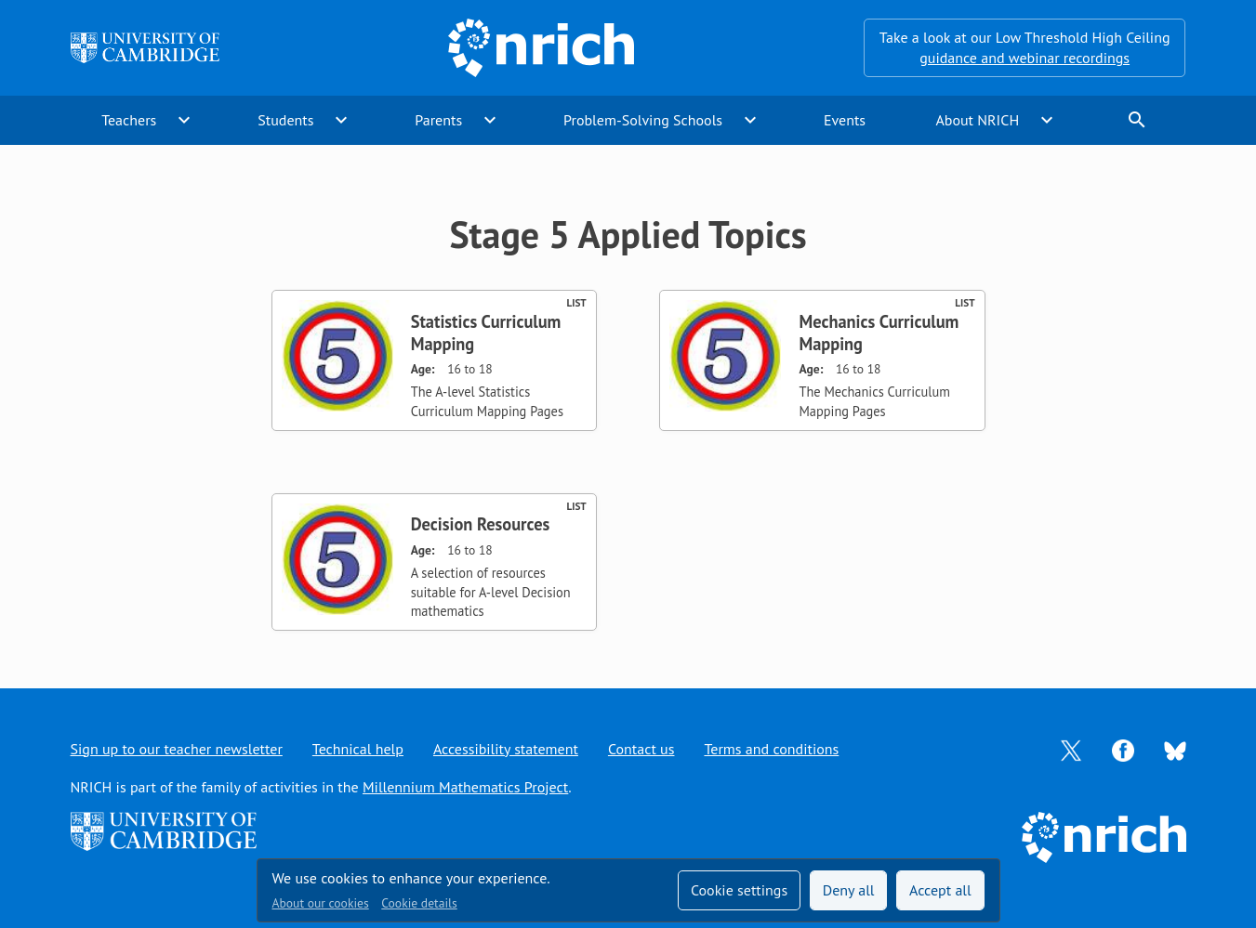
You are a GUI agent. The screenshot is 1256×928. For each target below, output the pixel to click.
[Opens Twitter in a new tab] (1071, 748)
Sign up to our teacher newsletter (177, 748)
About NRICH (977, 120)
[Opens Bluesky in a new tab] (1175, 748)
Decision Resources (480, 524)
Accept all (940, 890)
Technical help (357, 748)
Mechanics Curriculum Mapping (879, 332)
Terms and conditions (771, 748)
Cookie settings (739, 890)
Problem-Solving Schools (642, 120)
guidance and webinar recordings (1024, 57)
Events (845, 120)
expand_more (184, 120)
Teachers (128, 120)
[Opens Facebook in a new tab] (1123, 748)
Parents (438, 120)
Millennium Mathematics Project (465, 787)
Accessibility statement (505, 748)
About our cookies (320, 903)
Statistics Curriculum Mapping (486, 332)
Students (285, 120)
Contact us (641, 748)
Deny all (849, 890)
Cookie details (418, 903)
